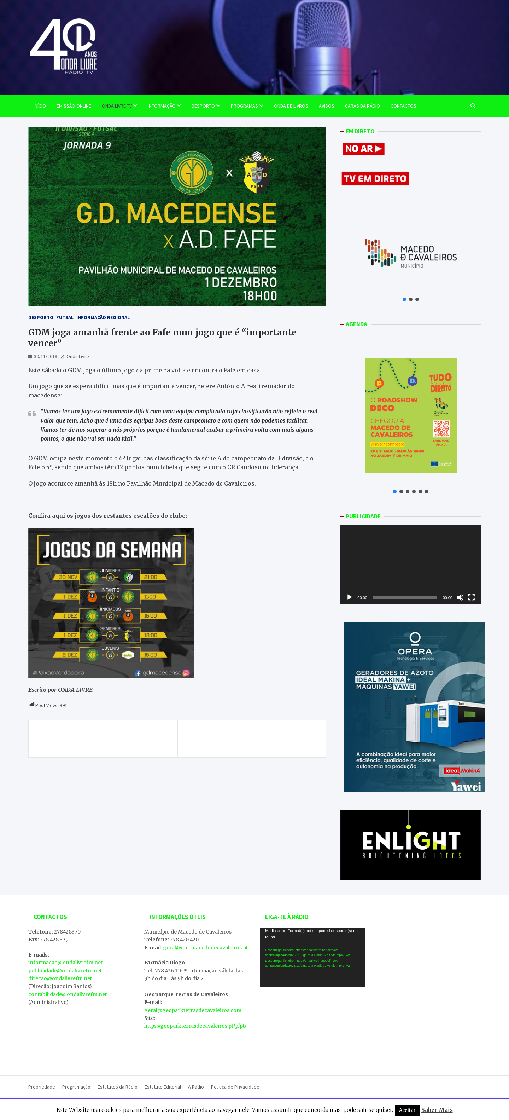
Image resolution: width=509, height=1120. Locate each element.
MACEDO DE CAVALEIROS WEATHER (312, 1027)
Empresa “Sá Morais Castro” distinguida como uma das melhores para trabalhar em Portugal (103, 739)
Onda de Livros (291, 106)
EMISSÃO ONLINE (74, 106)
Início (40, 106)
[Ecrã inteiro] (471, 597)
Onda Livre (77, 356)
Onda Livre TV (117, 106)
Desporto (203, 106)
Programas (244, 106)
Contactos (403, 106)
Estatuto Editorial (163, 1087)
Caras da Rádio (362, 106)
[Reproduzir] (349, 597)
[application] (410, 564)
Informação (162, 106)
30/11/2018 (45, 356)
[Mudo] (460, 597)
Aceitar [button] (407, 1110)
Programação (76, 1087)
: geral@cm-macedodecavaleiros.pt (204, 947)
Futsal (65, 317)
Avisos (326, 106)
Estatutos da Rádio (118, 1087)
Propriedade (41, 1087)
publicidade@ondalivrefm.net (65, 970)
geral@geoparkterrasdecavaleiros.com (192, 1010)
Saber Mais (437, 1110)
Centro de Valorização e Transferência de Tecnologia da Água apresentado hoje (257, 739)
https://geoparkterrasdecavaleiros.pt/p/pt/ (195, 1026)
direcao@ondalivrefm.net (60, 978)
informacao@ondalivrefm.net (65, 962)
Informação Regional (103, 317)
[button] (404, 299)
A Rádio (196, 1087)
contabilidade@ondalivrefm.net (67, 994)
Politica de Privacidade (235, 1087)
